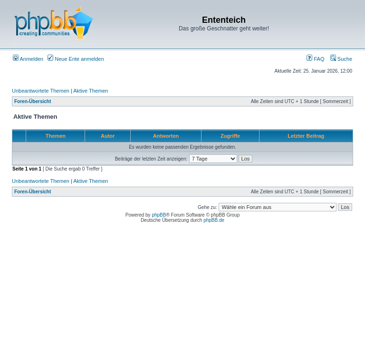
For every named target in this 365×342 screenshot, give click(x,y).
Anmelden (28, 59)
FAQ (315, 59)
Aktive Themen (90, 91)
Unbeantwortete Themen (40, 91)
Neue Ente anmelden (76, 59)
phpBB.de (213, 220)
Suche (341, 59)
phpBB (159, 215)
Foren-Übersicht (32, 101)
